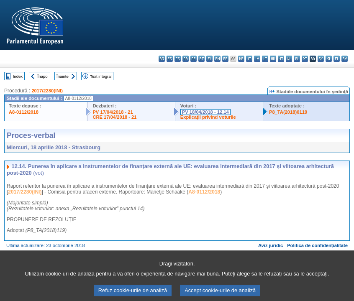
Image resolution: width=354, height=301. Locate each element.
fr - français (225, 59)
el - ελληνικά (209, 59)
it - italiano (249, 59)
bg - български (162, 59)
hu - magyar (273, 59)
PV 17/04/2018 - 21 (112, 112)
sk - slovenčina (321, 59)
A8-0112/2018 (23, 112)
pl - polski (297, 59)
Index (18, 76)
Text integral (101, 76)
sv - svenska (344, 59)
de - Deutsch (193, 59)
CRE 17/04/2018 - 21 (114, 117)
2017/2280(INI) (47, 90)
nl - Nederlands (289, 59)
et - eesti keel (201, 59)
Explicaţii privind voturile (208, 117)
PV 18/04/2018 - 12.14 (205, 112)
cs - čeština (177, 59)
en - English (217, 59)
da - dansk (185, 59)
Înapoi (43, 76)
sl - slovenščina (329, 59)
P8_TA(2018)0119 (288, 112)
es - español (170, 59)
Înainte (62, 76)
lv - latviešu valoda (257, 59)
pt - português (305, 59)
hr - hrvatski (241, 59)
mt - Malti (281, 59)
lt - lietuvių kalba (265, 59)
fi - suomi (336, 59)
